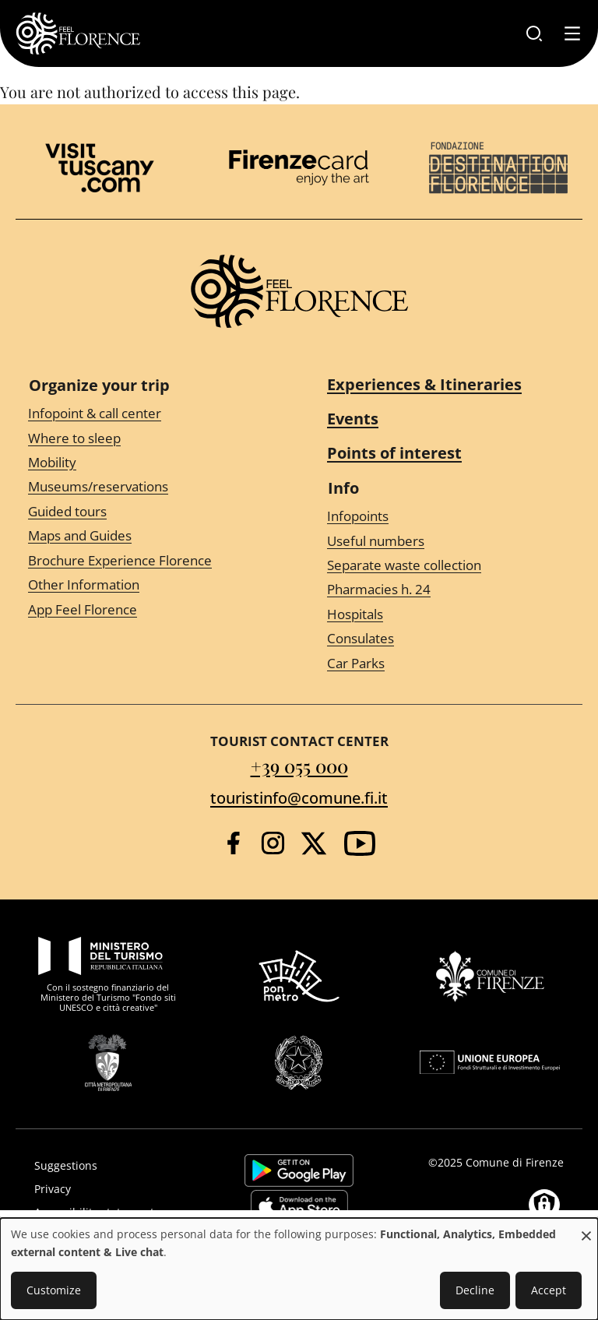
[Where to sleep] (149, 438)
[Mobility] (149, 463)
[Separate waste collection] (448, 566)
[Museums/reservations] (149, 487)
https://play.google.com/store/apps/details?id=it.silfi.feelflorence (299, 1170)
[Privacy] (112, 1189)
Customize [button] (53, 1290)
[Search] (534, 33)
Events (352, 418)
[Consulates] (448, 639)
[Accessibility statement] (112, 1212)
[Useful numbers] (448, 541)
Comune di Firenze (515, 1162)
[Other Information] (149, 585)
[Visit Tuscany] (99, 167)
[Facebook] (233, 843)
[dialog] (299, 1269)
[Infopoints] (448, 517)
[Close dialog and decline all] (586, 1227)
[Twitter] (314, 843)
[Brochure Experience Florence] (149, 560)
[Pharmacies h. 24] (448, 590)
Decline (475, 1290)
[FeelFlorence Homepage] (78, 33)
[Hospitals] (448, 615)
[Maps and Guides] (149, 536)
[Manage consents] (544, 1204)
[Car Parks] (448, 663)
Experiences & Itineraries (424, 384)
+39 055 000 (299, 766)
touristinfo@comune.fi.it (299, 797)
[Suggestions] (112, 1165)
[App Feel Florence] (149, 609)
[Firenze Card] (299, 167)
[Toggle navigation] (572, 33)
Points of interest (394, 452)
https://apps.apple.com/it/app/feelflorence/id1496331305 (299, 1206)
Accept (548, 1290)
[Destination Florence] (498, 168)
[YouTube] (359, 843)
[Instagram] (273, 843)
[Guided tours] (149, 512)
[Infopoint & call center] (149, 414)
